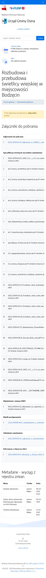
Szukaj (40, 38)
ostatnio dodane (24, 29)
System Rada (16, 46)
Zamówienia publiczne (25, 102)
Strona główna (9, 102)
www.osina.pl (23, 548)
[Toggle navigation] (43, 2)
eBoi (12, 58)
